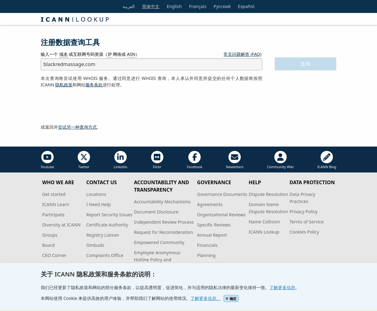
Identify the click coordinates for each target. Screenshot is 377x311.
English (174, 6)
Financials (207, 245)
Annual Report (212, 235)
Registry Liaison (102, 235)
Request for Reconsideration (163, 232)
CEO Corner (54, 255)
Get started (54, 194)
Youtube (47, 160)
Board (48, 245)
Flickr (157, 160)
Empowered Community (159, 242)
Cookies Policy (304, 232)
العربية (129, 6)
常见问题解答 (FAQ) (242, 54)
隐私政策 (63, 85)
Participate (53, 215)
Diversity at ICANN (61, 225)
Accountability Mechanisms (162, 202)
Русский (222, 6)
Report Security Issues (109, 215)
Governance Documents (222, 194)
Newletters (235, 160)
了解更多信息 (282, 287)
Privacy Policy (303, 211)
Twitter (84, 160)
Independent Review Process (164, 222)
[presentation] (87, 106)
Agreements (210, 204)
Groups (49, 235)
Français (197, 6)
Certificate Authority (107, 225)
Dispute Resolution (268, 194)
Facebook (194, 160)
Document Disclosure (156, 212)
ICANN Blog (326, 160)
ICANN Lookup (264, 232)
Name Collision (264, 222)
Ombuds (95, 245)
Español (246, 6)
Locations (96, 194)
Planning (206, 255)
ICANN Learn (55, 204)
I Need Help (98, 204)
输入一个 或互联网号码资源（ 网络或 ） (90, 54)
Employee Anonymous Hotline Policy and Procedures (157, 260)
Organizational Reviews (221, 215)
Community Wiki (280, 160)
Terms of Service (306, 222)
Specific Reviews (214, 225)
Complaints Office (104, 255)
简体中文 (150, 6)
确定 (231, 298)
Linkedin (121, 160)
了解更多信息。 (206, 298)
